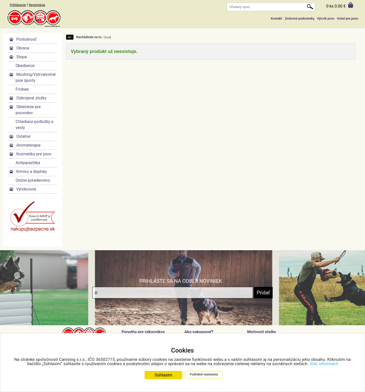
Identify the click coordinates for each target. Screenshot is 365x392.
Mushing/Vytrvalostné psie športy (36, 77)
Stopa (21, 56)
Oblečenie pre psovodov (28, 109)
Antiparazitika (28, 162)
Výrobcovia (26, 189)
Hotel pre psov (347, 18)
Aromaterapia (28, 145)
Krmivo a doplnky (31, 171)
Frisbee (22, 89)
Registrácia (37, 5)
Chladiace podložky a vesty (34, 124)
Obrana (22, 48)
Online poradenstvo (33, 180)
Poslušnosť (26, 39)
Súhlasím (163, 375)
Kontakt (276, 18)
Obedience (25, 65)
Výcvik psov (326, 18)
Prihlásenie (18, 5)
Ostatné (23, 136)
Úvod (107, 37)
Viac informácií (324, 363)
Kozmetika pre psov (33, 154)
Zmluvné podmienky (299, 18)
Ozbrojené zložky (31, 98)
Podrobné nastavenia (204, 374)
